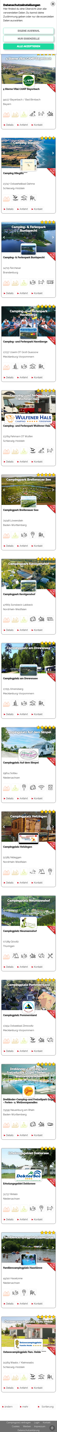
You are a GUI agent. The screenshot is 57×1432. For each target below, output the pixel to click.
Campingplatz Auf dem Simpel (28, 732)
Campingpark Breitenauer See (28, 479)
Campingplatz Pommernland (28, 985)
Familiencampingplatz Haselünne (28, 1237)
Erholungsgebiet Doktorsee (28, 1153)
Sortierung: (48, 1406)
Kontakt (38, 124)
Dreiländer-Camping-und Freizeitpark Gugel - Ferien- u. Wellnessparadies (28, 1072)
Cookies (16, 1426)
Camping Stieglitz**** (28, 143)
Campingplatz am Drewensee (28, 648)
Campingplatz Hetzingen (28, 816)
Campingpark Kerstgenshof (28, 564)
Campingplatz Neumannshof (28, 900)
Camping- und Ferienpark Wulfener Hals (28, 397)
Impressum (39, 1426)
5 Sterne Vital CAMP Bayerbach (28, 58)
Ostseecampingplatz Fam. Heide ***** (28, 1323)
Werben (27, 1426)
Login (37, 1422)
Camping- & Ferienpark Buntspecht (29, 228)
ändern (8, 1406)
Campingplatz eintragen (19, 1422)
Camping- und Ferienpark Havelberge (28, 313)
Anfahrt (24, 124)
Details (10, 124)
